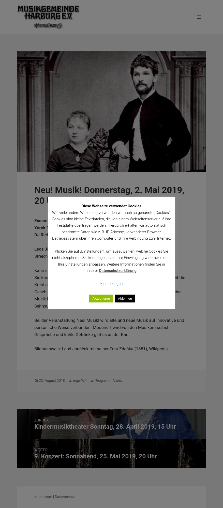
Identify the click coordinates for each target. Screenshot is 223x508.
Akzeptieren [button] (101, 298)
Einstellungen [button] (111, 283)
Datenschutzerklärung (118, 270)
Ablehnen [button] (125, 298)
